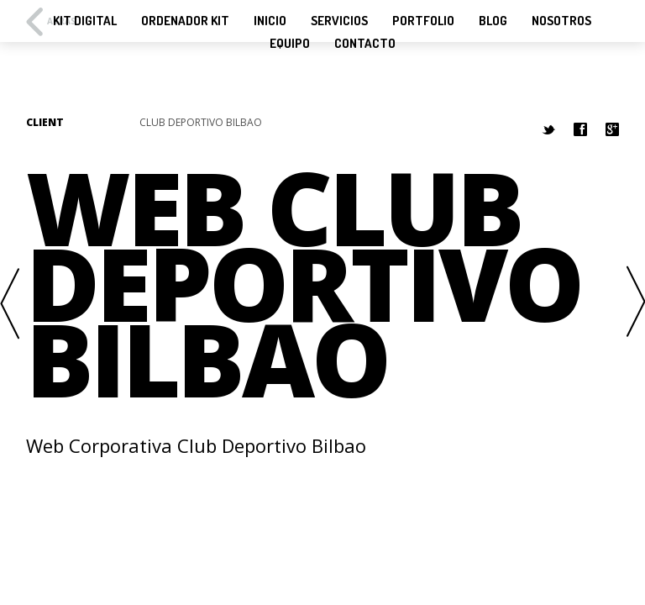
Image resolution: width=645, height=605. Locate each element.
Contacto (365, 43)
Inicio (270, 21)
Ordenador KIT (185, 21)
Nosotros (561, 21)
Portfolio (423, 21)
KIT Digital (85, 21)
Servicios (339, 21)
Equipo (290, 43)
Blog (493, 21)
